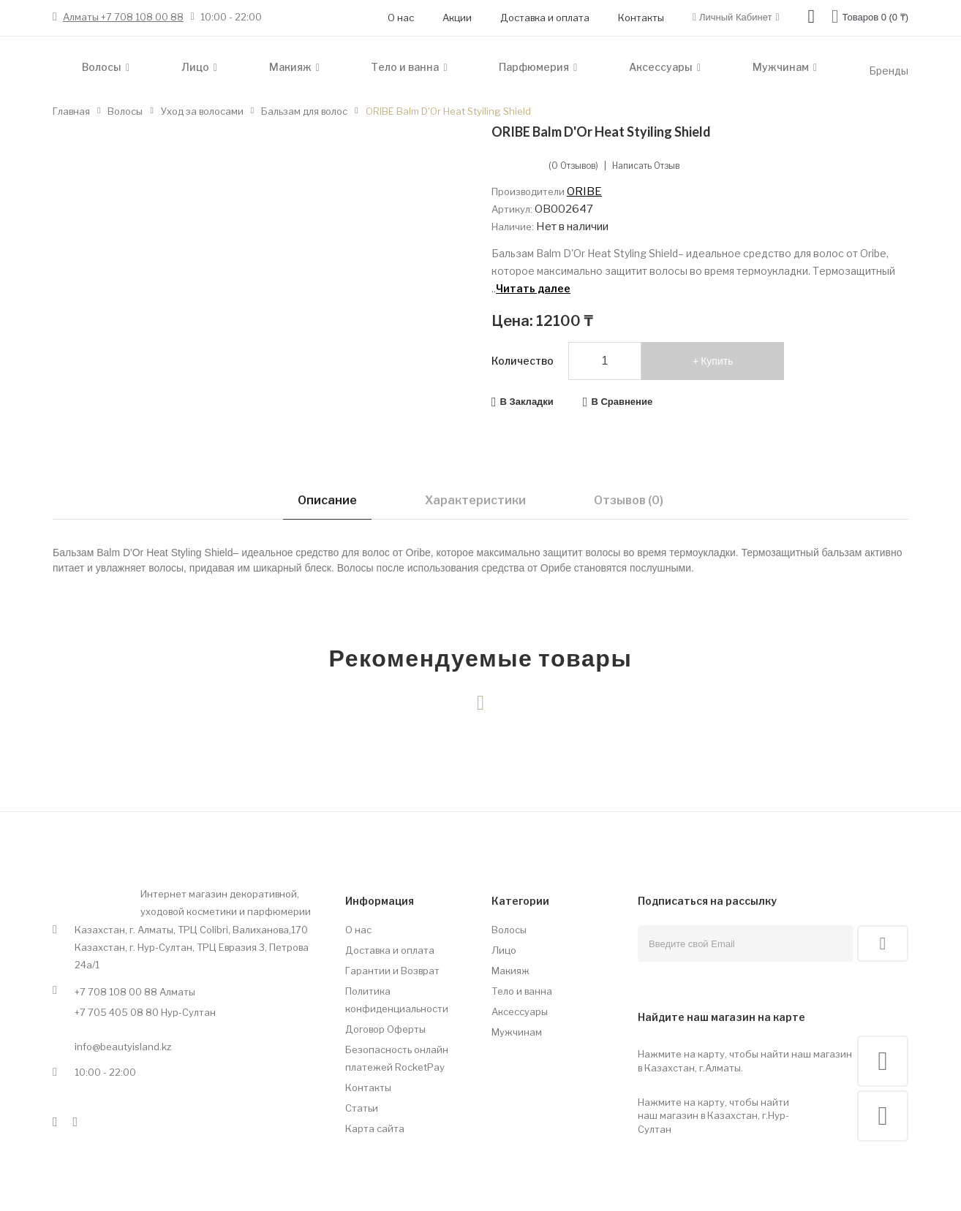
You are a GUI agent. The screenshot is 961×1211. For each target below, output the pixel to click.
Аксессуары (519, 1011)
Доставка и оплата (544, 17)
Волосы (509, 929)
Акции (457, 17)
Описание (327, 500)
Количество (522, 360)
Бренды (888, 70)
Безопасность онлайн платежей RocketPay (396, 1058)
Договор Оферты (385, 1029)
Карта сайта (374, 1128)
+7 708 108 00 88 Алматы (135, 992)
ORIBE (584, 191)
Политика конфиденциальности (396, 999)
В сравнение (621, 401)
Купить (717, 361)
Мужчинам (516, 1032)
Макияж (510, 970)
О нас (401, 17)
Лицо (503, 950)
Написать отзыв (645, 166)
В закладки (527, 401)
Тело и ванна (521, 991)
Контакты (641, 17)
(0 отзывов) (573, 166)
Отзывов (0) (628, 500)
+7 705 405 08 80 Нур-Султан (145, 1012)
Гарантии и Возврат (392, 970)
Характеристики (475, 500)
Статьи (361, 1108)
